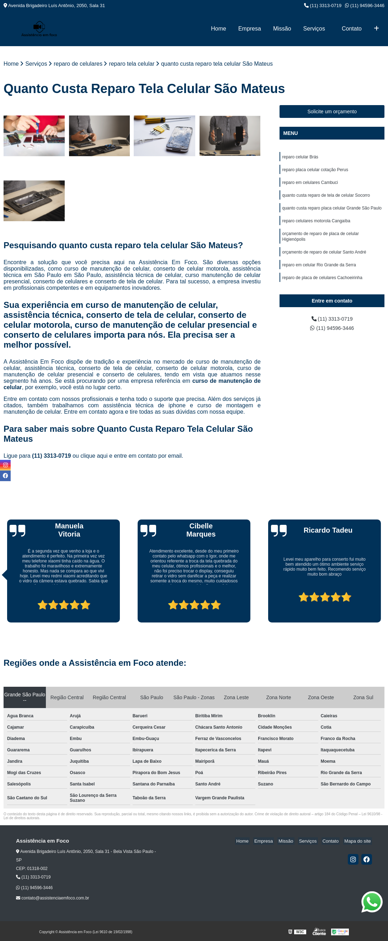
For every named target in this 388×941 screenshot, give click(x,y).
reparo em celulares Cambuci (310, 184)
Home (218, 29)
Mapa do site (358, 841)
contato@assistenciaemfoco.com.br (52, 898)
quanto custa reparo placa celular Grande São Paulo (332, 211)
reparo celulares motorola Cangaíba (316, 225)
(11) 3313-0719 (323, 5)
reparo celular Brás (300, 157)
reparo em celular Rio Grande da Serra (319, 272)
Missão (282, 29)
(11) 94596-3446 (364, 5)
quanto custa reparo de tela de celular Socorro (326, 198)
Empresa (249, 29)
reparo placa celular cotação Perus (315, 171)
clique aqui (94, 456)
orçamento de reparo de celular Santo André (324, 258)
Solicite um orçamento (332, 112)
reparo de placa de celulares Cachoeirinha (322, 285)
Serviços (314, 29)
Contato (352, 29)
